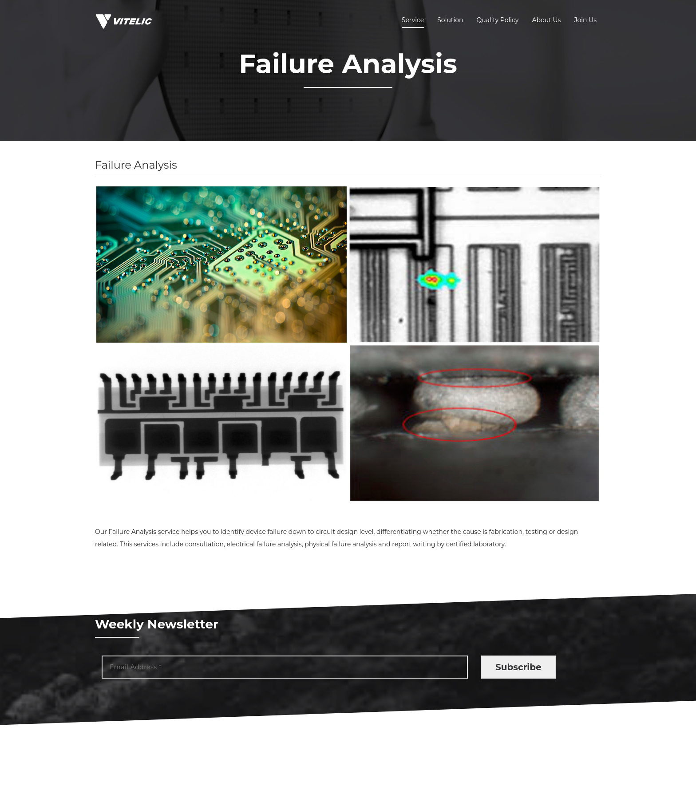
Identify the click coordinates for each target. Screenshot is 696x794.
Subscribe (518, 667)
